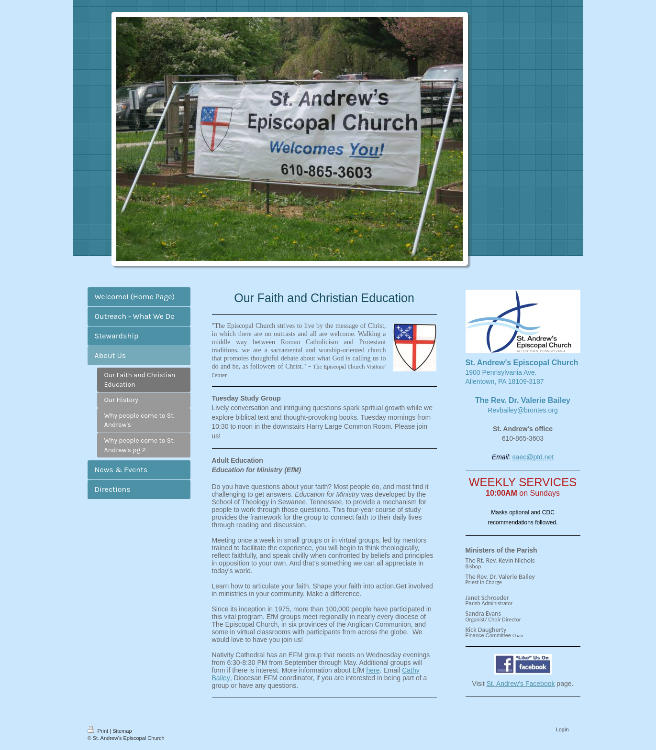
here (372, 670)
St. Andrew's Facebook (521, 683)
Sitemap (122, 731)
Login (562, 729)
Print (99, 731)
